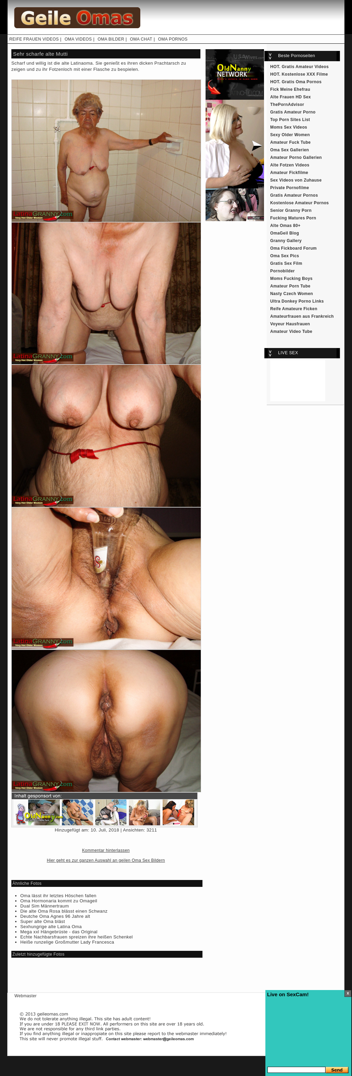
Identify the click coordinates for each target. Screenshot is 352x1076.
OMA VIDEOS (78, 39)
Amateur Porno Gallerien (296, 157)
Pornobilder (282, 271)
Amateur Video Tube (291, 331)
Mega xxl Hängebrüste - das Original (59, 931)
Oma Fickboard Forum (293, 248)
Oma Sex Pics (284, 255)
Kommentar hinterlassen (106, 850)
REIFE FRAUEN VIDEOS (34, 39)
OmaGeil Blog (284, 233)
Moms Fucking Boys (291, 278)
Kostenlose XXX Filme (305, 74)
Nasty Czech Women (291, 293)
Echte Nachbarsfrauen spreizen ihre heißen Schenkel (76, 936)
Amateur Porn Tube (290, 286)
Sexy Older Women (290, 134)
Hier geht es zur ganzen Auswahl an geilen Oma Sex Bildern (106, 860)
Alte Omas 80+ (285, 225)
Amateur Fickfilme (289, 172)
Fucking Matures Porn (293, 218)
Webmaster (25, 995)
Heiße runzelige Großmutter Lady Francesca (67, 942)
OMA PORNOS (173, 39)
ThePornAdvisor (287, 104)
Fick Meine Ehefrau (290, 89)
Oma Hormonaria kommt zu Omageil (58, 900)
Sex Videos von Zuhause (296, 180)
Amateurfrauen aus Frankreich (302, 316)
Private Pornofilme (289, 187)
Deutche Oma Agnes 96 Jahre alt (55, 916)
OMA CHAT (141, 39)
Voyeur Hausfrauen (290, 324)
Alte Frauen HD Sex (290, 97)
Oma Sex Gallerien (289, 150)
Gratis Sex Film (286, 263)
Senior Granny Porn (290, 210)
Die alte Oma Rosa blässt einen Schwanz (64, 911)
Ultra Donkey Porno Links (297, 301)
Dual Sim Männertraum (44, 906)
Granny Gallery (286, 240)
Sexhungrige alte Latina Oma (51, 926)
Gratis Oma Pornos (302, 81)
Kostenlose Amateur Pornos (299, 202)
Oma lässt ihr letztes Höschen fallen (58, 895)
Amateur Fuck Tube (290, 142)
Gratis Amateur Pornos (294, 195)
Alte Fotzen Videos (289, 165)
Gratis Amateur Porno (293, 112)
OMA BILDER (111, 39)
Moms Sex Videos (288, 127)
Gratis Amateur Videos (305, 66)
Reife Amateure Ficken (293, 308)
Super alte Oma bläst (42, 921)
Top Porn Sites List (290, 119)
